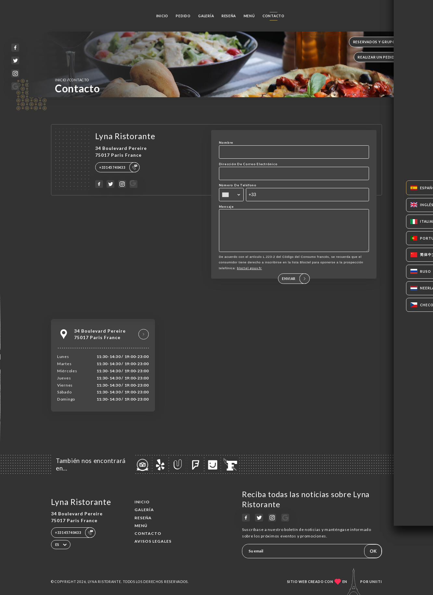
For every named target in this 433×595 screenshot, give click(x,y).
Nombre (226, 142)
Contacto (273, 16)
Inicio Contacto (72, 79)
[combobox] (231, 195)
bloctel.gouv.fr (249, 277)
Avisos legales (153, 541)
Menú (249, 16)
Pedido (183, 16)
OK (373, 551)
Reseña (229, 16)
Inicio (162, 16)
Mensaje (226, 206)
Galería (206, 16)
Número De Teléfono (238, 185)
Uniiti (375, 582)
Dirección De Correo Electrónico (248, 164)
